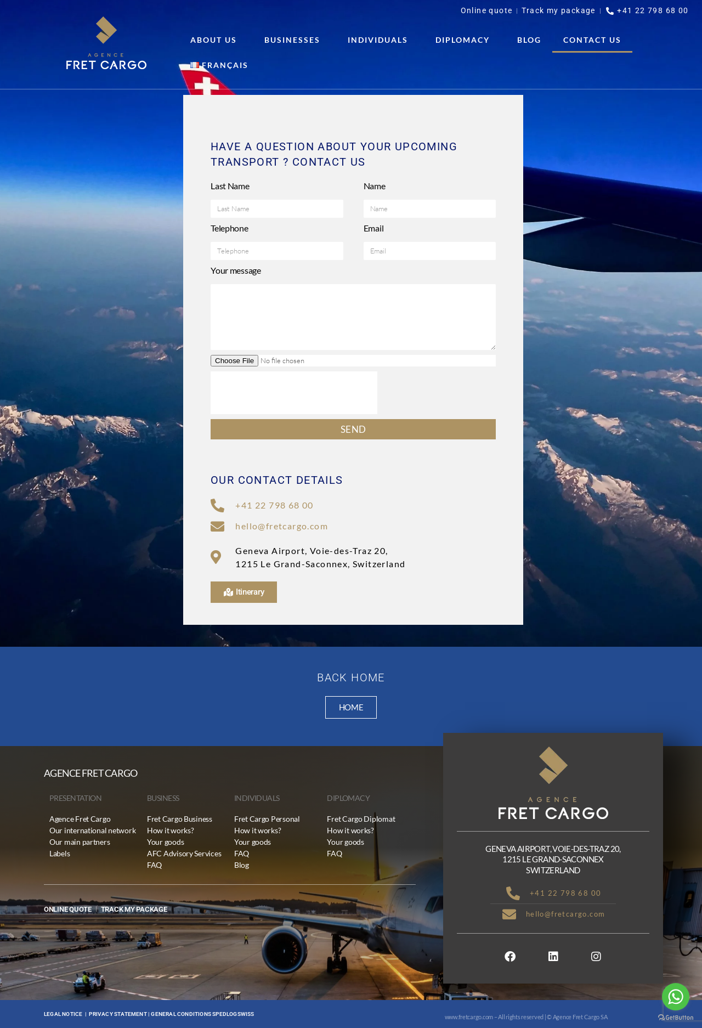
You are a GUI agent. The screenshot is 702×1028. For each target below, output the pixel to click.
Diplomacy (465, 40)
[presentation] (294, 392)
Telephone (229, 228)
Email (374, 228)
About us (216, 40)
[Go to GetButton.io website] (675, 1017)
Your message (236, 270)
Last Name (230, 185)
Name (375, 185)
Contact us (592, 39)
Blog (529, 39)
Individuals (381, 40)
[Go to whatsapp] (675, 996)
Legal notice (63, 1014)
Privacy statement (117, 1014)
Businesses (295, 40)
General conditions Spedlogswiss (202, 1014)
